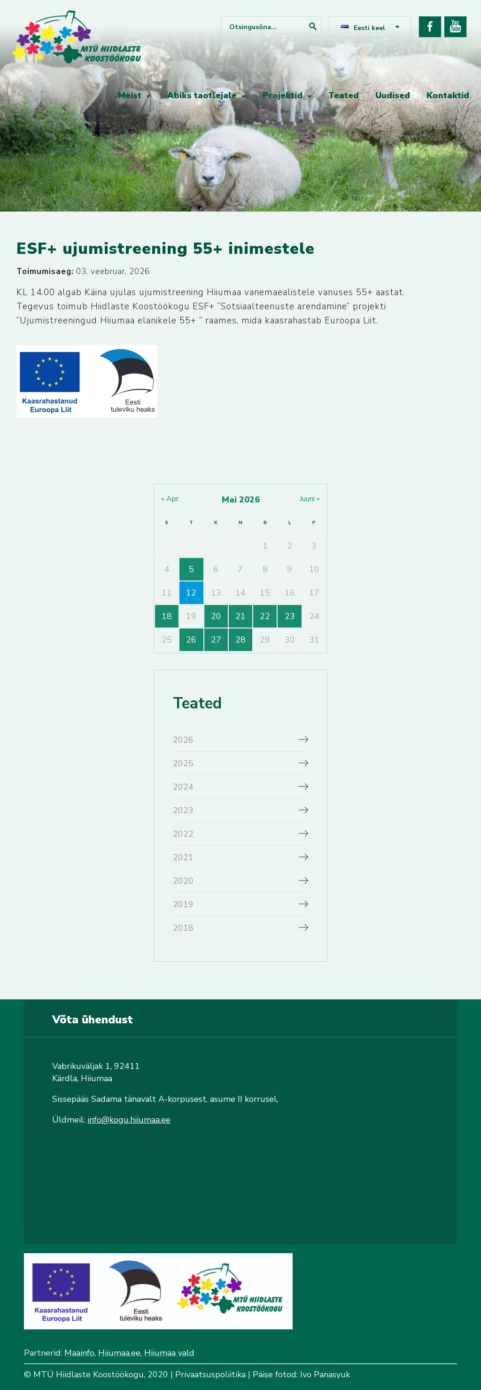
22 (265, 616)
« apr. (170, 499)
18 (167, 616)
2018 (183, 928)
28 (240, 639)
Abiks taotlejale (202, 95)
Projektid (283, 95)
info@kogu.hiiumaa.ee (129, 1119)
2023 (183, 810)
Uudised (392, 95)
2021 (183, 857)
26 (191, 639)
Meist (129, 95)
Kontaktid (448, 95)
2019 (183, 904)
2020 (183, 881)
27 (216, 639)
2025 (183, 763)
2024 (183, 787)
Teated (343, 95)
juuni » (310, 499)
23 (290, 616)
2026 (183, 740)
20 (216, 616)
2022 (183, 834)
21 (240, 616)
